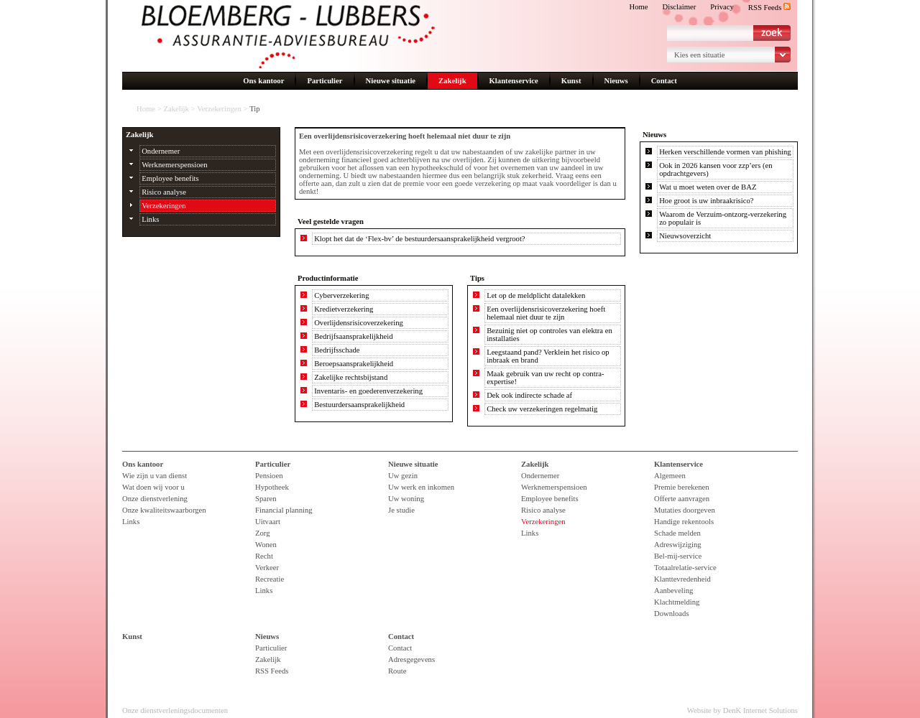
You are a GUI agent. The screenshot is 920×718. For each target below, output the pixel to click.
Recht (264, 556)
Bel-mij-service (678, 556)
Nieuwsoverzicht (685, 236)
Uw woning (406, 499)
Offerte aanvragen (681, 499)
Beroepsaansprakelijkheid (353, 364)
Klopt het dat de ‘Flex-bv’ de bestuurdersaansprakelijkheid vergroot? (419, 239)
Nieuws (616, 81)
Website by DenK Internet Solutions (742, 710)
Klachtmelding (676, 602)
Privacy (722, 7)
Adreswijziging (678, 545)
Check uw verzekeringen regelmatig (542, 409)
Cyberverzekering (341, 295)
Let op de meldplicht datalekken (536, 295)
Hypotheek (272, 487)
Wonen (266, 545)
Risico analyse (164, 192)
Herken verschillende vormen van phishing (725, 152)
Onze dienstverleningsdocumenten (175, 710)
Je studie (401, 510)
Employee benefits (170, 178)
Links (150, 219)
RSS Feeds (769, 7)
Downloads (671, 613)
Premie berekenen (681, 487)
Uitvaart (267, 522)
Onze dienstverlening (155, 499)
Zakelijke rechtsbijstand (350, 377)
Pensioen (268, 476)
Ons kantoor (263, 81)
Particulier (324, 81)
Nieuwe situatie (391, 81)
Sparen (266, 499)
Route (397, 671)
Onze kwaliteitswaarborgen (164, 510)
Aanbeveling (673, 591)
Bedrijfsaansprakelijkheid (353, 336)
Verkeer (267, 568)
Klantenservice (513, 81)
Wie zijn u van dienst (154, 476)
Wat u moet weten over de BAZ (707, 187)
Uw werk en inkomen (421, 487)
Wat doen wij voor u (153, 487)
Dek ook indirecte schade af (529, 395)
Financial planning (284, 510)
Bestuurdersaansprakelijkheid (359, 405)
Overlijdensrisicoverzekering (358, 323)
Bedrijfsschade (336, 350)
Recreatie (269, 579)
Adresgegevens (411, 659)
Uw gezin (403, 476)
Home (638, 7)
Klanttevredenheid (682, 579)
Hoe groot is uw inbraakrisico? (706, 201)
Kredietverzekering (343, 309)
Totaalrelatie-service (685, 568)
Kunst (571, 81)
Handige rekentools (684, 522)
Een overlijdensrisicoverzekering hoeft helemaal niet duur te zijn (546, 313)
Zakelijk (452, 81)
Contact (664, 81)
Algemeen (670, 476)
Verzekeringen (219, 109)
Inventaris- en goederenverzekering (368, 391)
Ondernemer (161, 151)
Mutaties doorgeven (684, 510)
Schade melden (677, 533)
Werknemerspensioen (174, 165)
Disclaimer (679, 7)
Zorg (262, 533)
